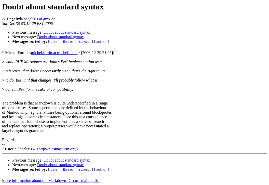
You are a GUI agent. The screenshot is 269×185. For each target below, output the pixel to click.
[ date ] (54, 41)
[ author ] (101, 41)
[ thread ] (68, 41)
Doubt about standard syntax (67, 32)
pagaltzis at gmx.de (39, 19)
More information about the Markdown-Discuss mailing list (51, 180)
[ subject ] (85, 41)
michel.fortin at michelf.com (54, 52)
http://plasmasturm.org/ (58, 149)
